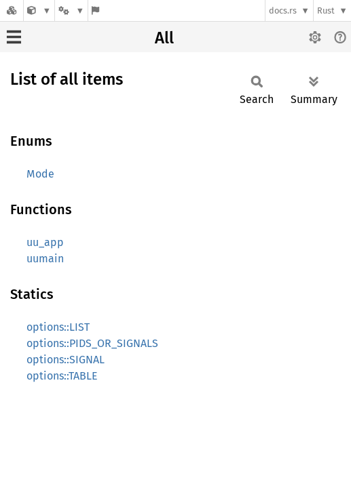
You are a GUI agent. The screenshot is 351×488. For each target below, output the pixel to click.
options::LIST (58, 327)
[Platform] (71, 10)
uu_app (45, 242)
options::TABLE (62, 375)
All (164, 37)
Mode (40, 173)
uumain (45, 258)
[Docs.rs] (11, 10)
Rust (326, 10)
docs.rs (283, 10)
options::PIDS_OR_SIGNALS (92, 343)
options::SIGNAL (65, 359)
